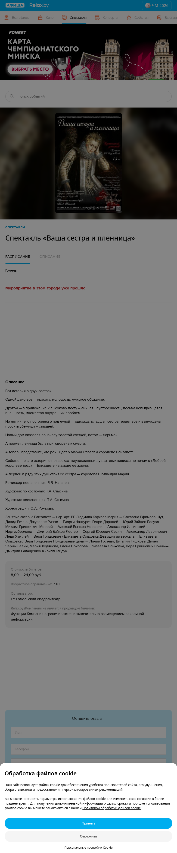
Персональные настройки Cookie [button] (88, 847)
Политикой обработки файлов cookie (111, 808)
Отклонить (88, 836)
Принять (88, 823)
